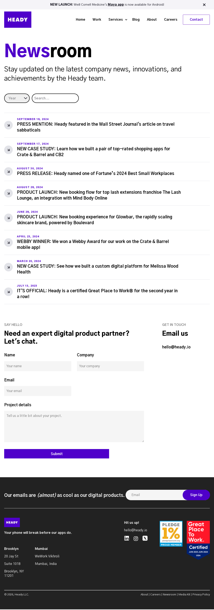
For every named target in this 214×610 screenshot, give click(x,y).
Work (97, 19)
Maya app (116, 4)
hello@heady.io (176, 347)
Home (80, 19)
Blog (136, 19)
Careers (170, 19)
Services (115, 19)
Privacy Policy (201, 595)
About (152, 19)
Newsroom (169, 595)
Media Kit (184, 595)
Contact (196, 19)
